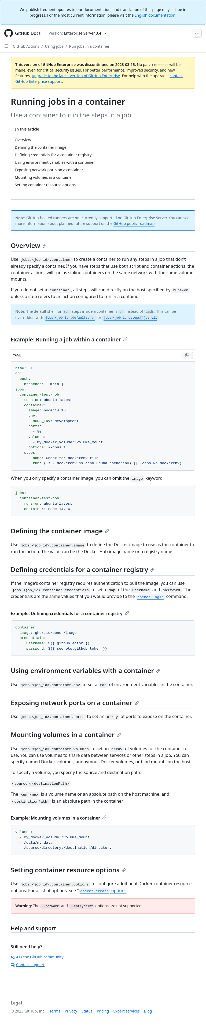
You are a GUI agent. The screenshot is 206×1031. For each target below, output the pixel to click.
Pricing (103, 1011)
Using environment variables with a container (85, 670)
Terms (55, 1011)
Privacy (71, 1011)
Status (87, 1011)
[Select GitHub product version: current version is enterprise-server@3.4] (77, 33)
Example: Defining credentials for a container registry (70, 613)
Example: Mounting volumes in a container (58, 818)
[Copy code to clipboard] (187, 355)
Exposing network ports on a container (75, 702)
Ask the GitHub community (37, 956)
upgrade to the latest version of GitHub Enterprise (76, 75)
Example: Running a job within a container (69, 339)
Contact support (28, 964)
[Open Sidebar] (6, 46)
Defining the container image (60, 530)
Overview (29, 245)
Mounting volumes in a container (66, 734)
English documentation (155, 15)
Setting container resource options (68, 869)
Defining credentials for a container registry (82, 569)
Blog (148, 1011)
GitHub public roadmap (134, 223)
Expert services (126, 1011)
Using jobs (54, 46)
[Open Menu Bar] (197, 33)
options (103, 891)
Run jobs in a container (89, 46)
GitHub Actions (26, 46)
